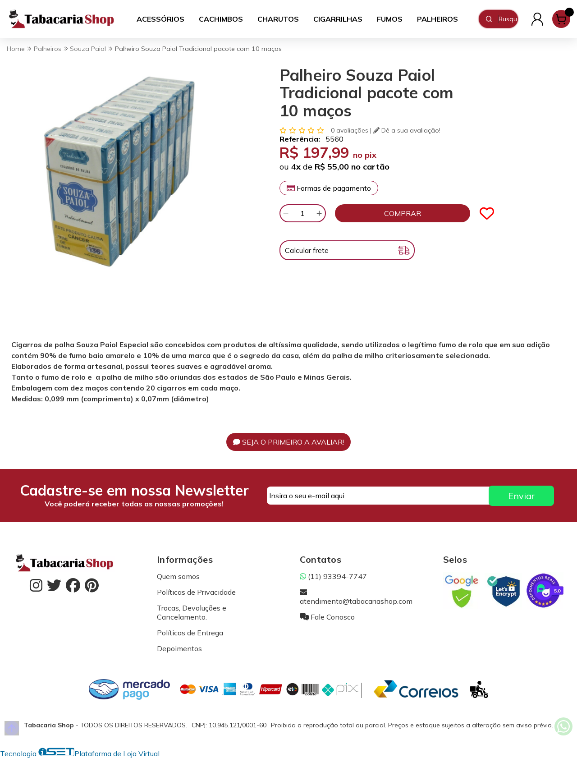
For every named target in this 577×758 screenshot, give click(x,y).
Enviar (521, 495)
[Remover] (285, 213)
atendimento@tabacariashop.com (356, 597)
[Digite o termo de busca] (508, 19)
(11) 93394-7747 (333, 576)
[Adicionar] (319, 213)
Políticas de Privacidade (196, 592)
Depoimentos (179, 648)
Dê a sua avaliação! (406, 130)
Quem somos (178, 576)
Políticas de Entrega (190, 632)
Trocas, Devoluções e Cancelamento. (191, 612)
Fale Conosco (327, 616)
